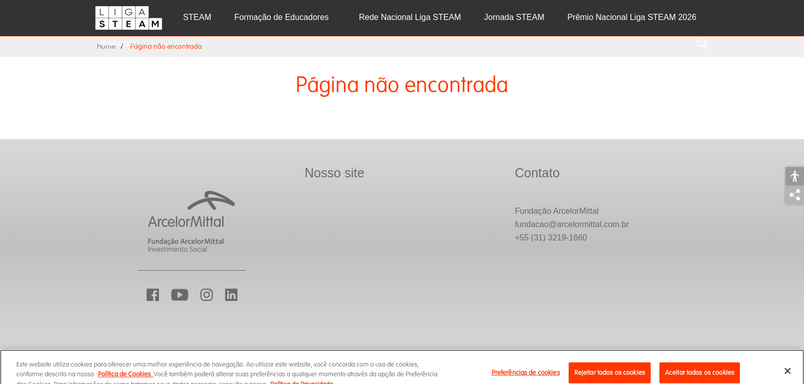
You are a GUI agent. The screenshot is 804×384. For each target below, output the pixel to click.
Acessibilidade (795, 176)
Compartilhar (795, 195)
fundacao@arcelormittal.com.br (572, 224)
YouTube (179, 295)
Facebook (153, 295)
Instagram (206, 295)
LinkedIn (231, 295)
